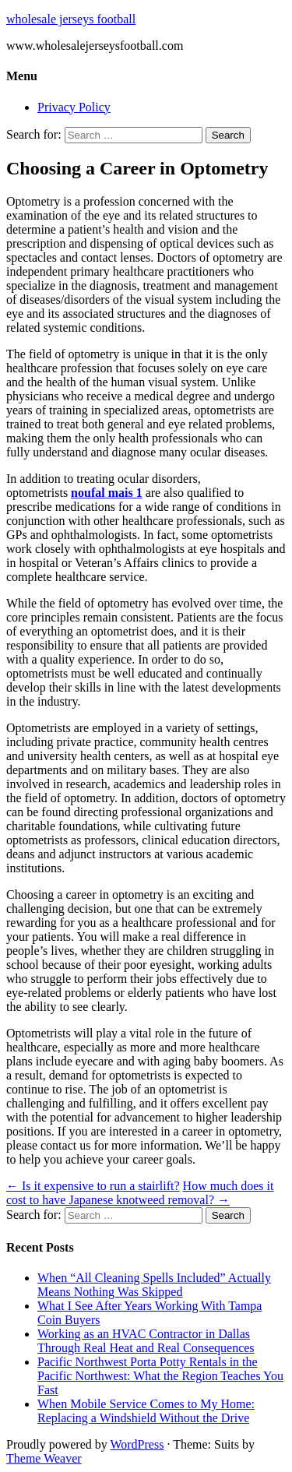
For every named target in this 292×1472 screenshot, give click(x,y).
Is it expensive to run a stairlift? (93, 1185)
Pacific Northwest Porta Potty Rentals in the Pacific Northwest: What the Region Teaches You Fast (160, 1375)
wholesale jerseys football (70, 19)
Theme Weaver (44, 1458)
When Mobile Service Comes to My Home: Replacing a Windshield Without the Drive (146, 1410)
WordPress (137, 1444)
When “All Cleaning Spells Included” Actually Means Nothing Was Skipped (154, 1284)
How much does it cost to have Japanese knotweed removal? (139, 1192)
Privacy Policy (74, 107)
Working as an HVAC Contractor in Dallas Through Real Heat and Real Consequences (146, 1340)
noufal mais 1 (106, 492)
